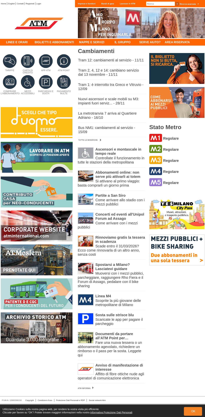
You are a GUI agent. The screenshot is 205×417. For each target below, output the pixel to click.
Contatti (20, 4)
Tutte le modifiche (89, 140)
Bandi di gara (107, 4)
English (11, 4)
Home (3, 4)
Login (38, 4)
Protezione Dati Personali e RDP (70, 400)
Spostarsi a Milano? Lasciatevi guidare (112, 267)
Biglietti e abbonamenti (54, 42)
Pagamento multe (64, 92)
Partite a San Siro (110, 195)
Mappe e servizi (91, 42)
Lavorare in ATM (127, 4)
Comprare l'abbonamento (10, 92)
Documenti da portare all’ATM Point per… (114, 336)
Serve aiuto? (150, 42)
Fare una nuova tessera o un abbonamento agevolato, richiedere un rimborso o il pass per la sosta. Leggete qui (110, 349)
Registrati (30, 4)
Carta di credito (28, 71)
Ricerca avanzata (188, 4)
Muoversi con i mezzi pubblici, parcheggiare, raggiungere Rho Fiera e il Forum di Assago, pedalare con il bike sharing (111, 279)
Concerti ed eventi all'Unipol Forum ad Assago (119, 216)
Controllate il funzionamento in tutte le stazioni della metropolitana (111, 160)
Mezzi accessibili (28, 92)
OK (193, 411)
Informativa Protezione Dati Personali (111, 412)
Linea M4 (103, 296)
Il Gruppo (123, 42)
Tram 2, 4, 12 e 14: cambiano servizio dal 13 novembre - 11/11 (108, 72)
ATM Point (64, 70)
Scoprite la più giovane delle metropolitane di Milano (118, 303)
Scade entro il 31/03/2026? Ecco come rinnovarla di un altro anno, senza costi (109, 250)
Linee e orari (16, 42)
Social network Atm (97, 400)
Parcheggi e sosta (46, 92)
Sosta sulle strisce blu (114, 315)
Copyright (29, 400)
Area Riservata (177, 42)
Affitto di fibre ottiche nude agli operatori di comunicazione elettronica (111, 376)
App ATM (46, 70)
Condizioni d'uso (45, 400)
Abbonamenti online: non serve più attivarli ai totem (117, 174)
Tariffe (9, 70)
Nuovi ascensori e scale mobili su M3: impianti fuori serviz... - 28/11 (108, 101)
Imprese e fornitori (87, 4)
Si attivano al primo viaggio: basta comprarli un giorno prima (109, 183)
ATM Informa (84, 388)
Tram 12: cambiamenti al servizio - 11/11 (111, 60)
